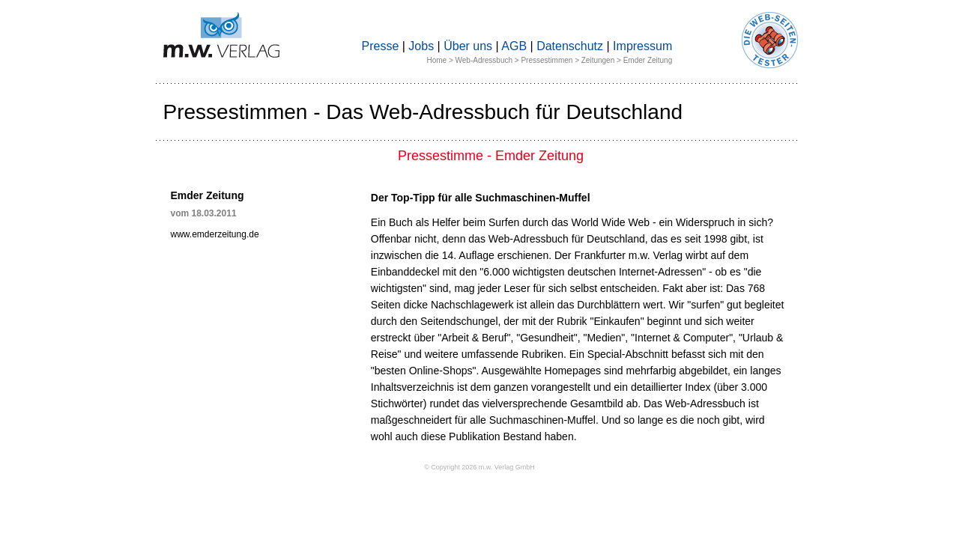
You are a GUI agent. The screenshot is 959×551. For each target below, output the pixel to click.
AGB (514, 46)
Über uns (468, 46)
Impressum (642, 46)
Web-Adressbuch (484, 60)
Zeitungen (597, 60)
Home (436, 60)
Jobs (421, 46)
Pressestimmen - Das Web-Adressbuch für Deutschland (423, 112)
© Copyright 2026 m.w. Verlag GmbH (479, 467)
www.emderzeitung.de (215, 234)
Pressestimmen (546, 60)
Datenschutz (569, 46)
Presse (380, 46)
